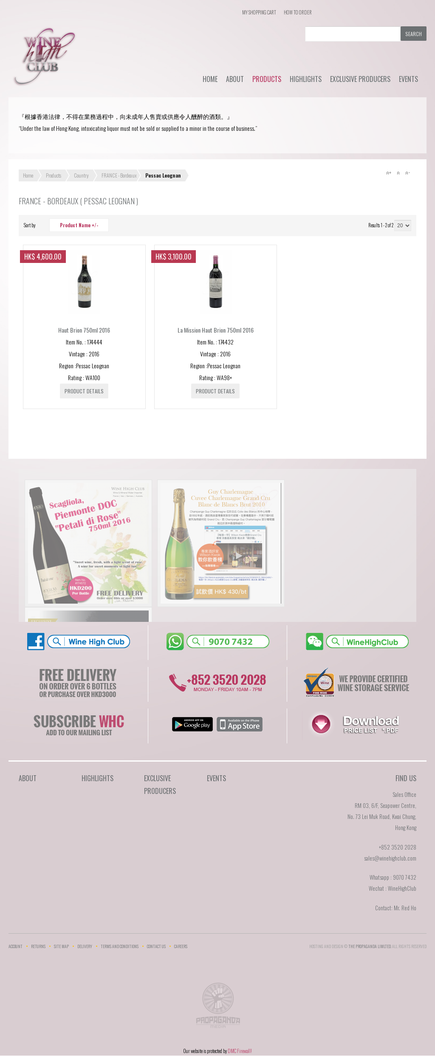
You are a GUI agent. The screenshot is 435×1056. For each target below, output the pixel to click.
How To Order (298, 12)
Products (266, 79)
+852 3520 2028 (397, 847)
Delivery (84, 946)
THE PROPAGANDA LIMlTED (369, 946)
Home (210, 79)
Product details (84, 391)
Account (15, 946)
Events (408, 79)
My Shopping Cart (259, 12)
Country (81, 175)
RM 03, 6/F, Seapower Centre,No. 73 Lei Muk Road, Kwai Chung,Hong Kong (381, 816)
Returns (38, 946)
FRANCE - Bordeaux (119, 175)
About (235, 79)
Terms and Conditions (119, 946)
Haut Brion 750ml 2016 (84, 329)
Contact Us (156, 946)
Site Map (61, 946)
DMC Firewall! (240, 1051)
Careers (180, 946)
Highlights (306, 79)
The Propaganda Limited (218, 1008)
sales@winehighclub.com (390, 858)
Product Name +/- (79, 225)
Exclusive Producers (360, 79)
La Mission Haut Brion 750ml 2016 (216, 329)
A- (407, 172)
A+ (388, 172)
